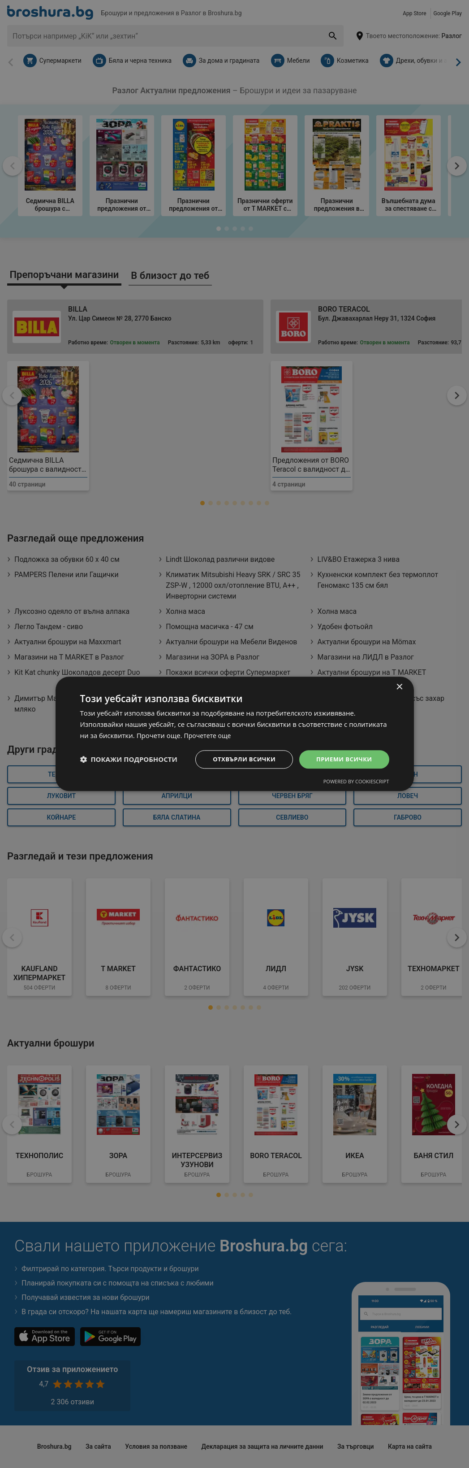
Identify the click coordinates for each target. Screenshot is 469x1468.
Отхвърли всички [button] (238, 759)
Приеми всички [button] (342, 759)
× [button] (399, 686)
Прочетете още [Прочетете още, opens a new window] (209, 734)
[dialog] (235, 734)
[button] (128, 760)
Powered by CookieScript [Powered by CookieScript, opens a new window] (356, 782)
